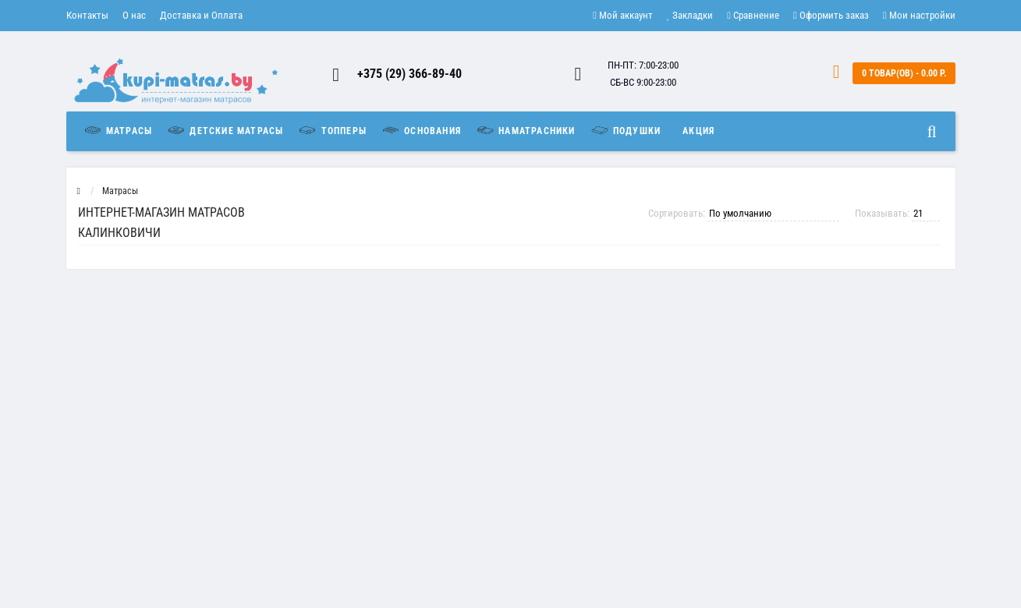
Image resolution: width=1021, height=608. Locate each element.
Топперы (332, 130)
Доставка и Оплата (201, 15)
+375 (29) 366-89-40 (409, 73)
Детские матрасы (224, 130)
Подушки (625, 130)
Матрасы (121, 130)
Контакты (87, 15)
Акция (698, 130)
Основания (421, 130)
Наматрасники (525, 130)
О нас (134, 15)
